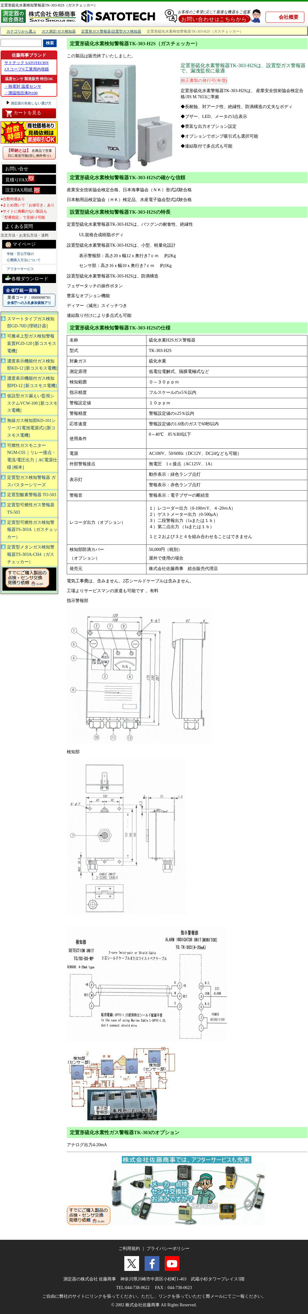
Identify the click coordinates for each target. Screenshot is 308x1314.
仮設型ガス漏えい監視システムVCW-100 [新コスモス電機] (32, 403)
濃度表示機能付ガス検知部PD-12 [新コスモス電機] (32, 382)
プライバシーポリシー (168, 1248)
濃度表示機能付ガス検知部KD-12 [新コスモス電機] (32, 365)
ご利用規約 (129, 1248)
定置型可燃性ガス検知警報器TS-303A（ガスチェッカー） (32, 530)
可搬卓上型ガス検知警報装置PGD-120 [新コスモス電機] (31, 343)
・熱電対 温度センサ (22, 86)
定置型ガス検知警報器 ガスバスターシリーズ (31, 481)
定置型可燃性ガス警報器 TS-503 (30, 509)
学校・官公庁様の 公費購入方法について (24, 257)
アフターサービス (20, 269)
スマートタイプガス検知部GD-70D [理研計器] (30, 323)
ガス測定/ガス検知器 (59, 32)
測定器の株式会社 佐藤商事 (89, 1279)
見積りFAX (19, 178)
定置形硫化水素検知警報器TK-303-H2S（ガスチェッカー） (49, 5)
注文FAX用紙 (22, 190)
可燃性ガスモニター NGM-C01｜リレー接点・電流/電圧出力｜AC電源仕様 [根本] (32, 456)
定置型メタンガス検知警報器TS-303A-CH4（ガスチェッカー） (30, 554)
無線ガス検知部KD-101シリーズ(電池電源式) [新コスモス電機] (31, 428)
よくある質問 (19, 226)
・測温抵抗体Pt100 (21, 93)
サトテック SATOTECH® (26, 62)
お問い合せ (16, 168)
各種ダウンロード (26, 278)
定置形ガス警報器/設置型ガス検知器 (111, 32)
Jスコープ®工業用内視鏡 (26, 69)
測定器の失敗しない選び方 (30, 103)
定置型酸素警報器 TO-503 (31, 494)
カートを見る (23, 113)
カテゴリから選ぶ (21, 32)
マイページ (20, 244)
